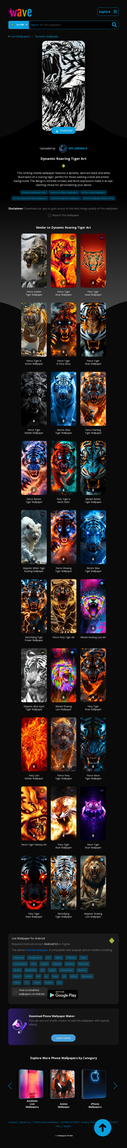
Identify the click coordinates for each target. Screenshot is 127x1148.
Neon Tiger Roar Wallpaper (93, 846)
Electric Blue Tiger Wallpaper (63, 431)
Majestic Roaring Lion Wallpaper (93, 915)
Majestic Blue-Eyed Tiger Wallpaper (34, 708)
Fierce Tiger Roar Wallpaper (63, 293)
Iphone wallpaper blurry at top (99, 198)
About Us (25, 1122)
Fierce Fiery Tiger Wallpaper (63, 777)
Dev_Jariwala (72, 148)
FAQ (58, 1126)
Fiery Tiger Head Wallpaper (93, 293)
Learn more (63, 1038)
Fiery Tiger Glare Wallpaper (33, 915)
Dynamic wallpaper (47, 36)
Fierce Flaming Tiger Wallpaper (93, 431)
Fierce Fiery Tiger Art (63, 637)
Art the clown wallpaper (93, 192)
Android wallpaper (36, 950)
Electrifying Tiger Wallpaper (63, 915)
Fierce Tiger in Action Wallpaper (34, 362)
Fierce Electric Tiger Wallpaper (34, 500)
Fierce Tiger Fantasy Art (34, 844)
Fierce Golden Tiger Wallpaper (34, 293)
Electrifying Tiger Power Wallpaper (34, 639)
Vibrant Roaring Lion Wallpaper (63, 708)
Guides (67, 1126)
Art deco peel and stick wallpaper (30, 198)
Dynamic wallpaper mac (34, 192)
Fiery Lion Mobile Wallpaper (34, 777)
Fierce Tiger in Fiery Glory (63, 362)
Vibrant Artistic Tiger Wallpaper (93, 500)
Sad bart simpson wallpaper (65, 198)
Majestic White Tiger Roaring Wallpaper (34, 570)
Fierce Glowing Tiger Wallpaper (63, 570)
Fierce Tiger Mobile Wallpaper (34, 431)
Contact (12, 1122)
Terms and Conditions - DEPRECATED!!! (55, 1122)
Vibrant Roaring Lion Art (93, 637)
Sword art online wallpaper (64, 192)
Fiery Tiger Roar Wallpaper (93, 708)
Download (63, 131)
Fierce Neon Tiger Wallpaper (93, 777)
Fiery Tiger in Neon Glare (63, 500)
